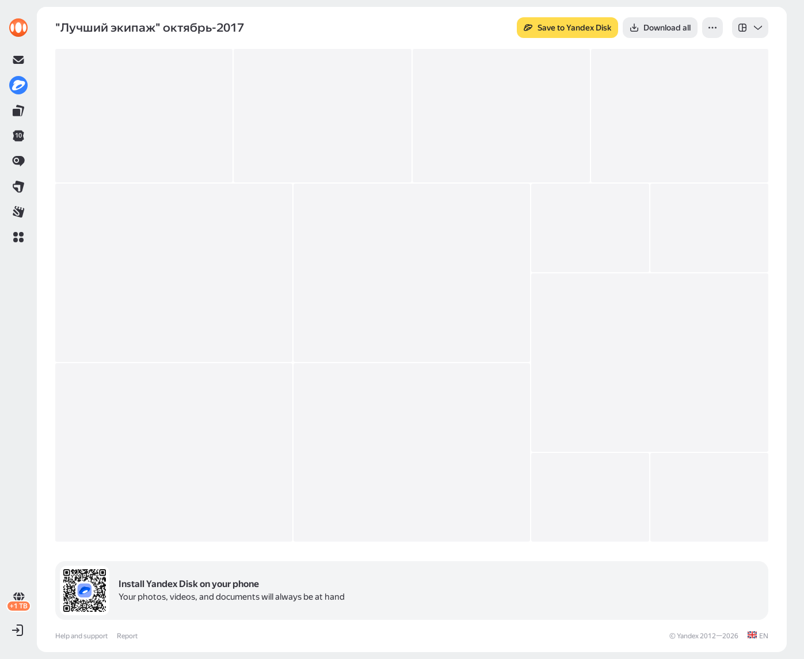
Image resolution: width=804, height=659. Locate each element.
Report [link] (127, 636)
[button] (18, 237)
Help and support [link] (81, 636)
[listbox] (750, 27)
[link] (18, 27)
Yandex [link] (688, 636)
